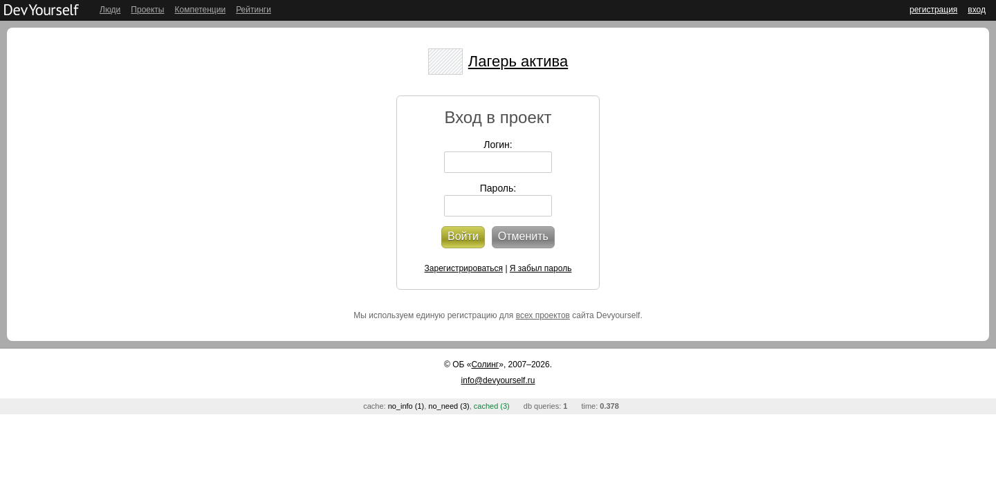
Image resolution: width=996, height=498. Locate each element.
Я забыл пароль (541, 268)
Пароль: (498, 188)
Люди (110, 10)
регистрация (933, 10)
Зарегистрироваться (464, 268)
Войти (463, 236)
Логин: (498, 144)
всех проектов (543, 315)
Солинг (485, 364)
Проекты (147, 10)
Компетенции (199, 10)
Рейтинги (253, 10)
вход (977, 10)
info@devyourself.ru (498, 380)
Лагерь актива (518, 61)
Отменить (523, 236)
